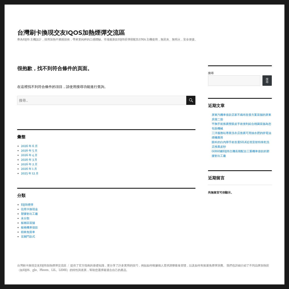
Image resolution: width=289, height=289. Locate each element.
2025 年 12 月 (30, 173)
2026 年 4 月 (29, 155)
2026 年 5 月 (29, 150)
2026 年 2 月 (29, 164)
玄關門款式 (28, 236)
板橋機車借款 (29, 227)
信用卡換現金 (29, 209)
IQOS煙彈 (27, 204)
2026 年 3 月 (29, 160)
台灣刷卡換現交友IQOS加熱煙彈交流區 (71, 32)
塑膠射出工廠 (29, 214)
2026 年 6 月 (29, 146)
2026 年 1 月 (29, 169)
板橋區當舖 (28, 223)
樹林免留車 (28, 232)
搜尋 (211, 73)
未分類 (25, 218)
